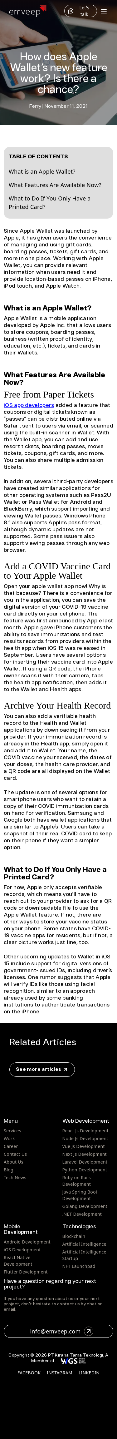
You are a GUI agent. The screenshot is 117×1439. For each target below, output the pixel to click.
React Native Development (18, 1260)
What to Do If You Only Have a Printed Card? (50, 202)
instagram (59, 1373)
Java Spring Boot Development (80, 1195)
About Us (13, 1162)
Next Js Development (84, 1154)
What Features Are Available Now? (55, 185)
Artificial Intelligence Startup (84, 1255)
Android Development (27, 1242)
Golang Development (85, 1206)
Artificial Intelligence (84, 1244)
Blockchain (73, 1236)
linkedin (89, 1373)
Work (9, 1138)
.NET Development (82, 1214)
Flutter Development (26, 1272)
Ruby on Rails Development (76, 1180)
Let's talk (78, 11)
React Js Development (85, 1131)
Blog (8, 1170)
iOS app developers (29, 405)
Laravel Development (85, 1162)
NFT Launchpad (78, 1266)
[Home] (27, 11)
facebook (29, 1373)
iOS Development (22, 1250)
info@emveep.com (61, 1331)
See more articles (42, 1069)
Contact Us (15, 1154)
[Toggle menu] (104, 11)
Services (12, 1131)
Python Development (84, 1170)
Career (11, 1146)
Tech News (15, 1177)
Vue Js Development (83, 1146)
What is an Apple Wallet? (42, 171)
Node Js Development (85, 1138)
